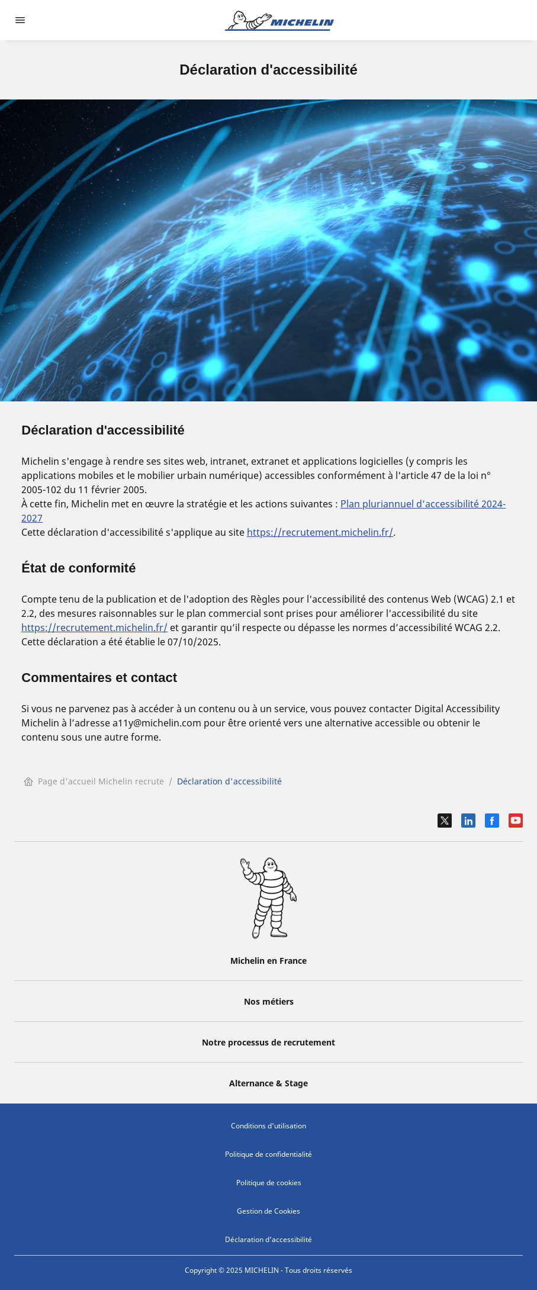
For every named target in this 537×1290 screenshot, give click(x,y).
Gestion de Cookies (268, 1211)
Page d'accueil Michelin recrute (94, 781)
